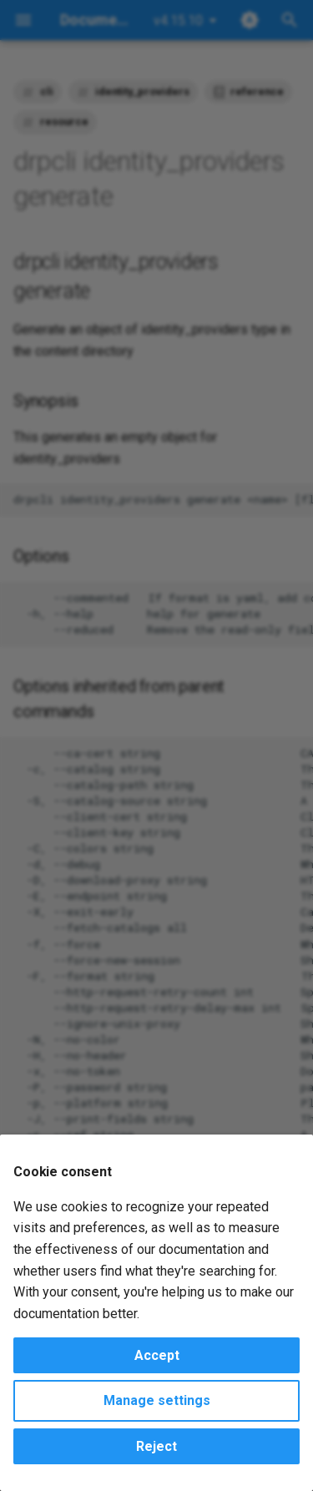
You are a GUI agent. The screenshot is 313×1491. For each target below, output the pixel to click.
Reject (156, 1446)
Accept (156, 1355)
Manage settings (156, 1400)
